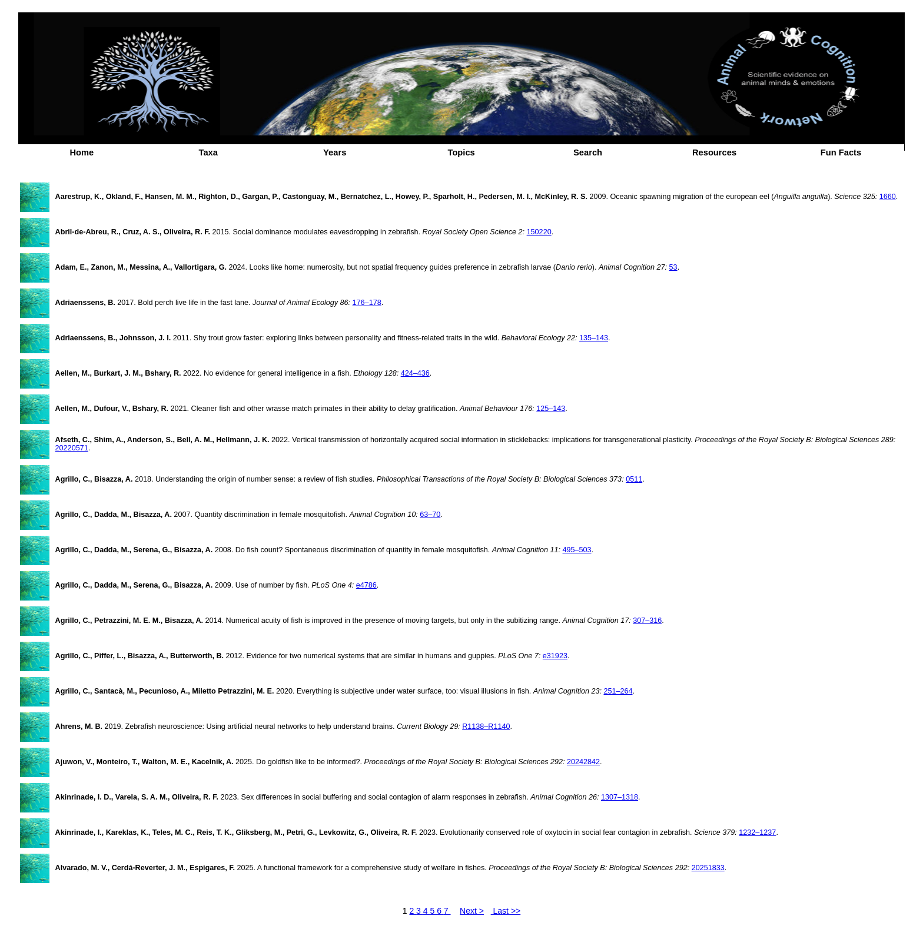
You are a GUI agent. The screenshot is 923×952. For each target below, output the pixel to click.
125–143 (550, 408)
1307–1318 (619, 797)
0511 (634, 479)
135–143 (593, 338)
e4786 (366, 585)
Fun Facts (841, 152)
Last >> (506, 910)
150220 (539, 232)
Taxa (208, 152)
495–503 (577, 550)
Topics (461, 152)
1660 (887, 197)
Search (587, 152)
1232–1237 (757, 832)
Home (81, 152)
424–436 (415, 373)
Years (334, 152)
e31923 (555, 656)
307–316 (647, 620)
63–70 (430, 514)
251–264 (617, 691)
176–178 (367, 302)
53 (673, 267)
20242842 (583, 762)
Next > (472, 910)
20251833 (708, 868)
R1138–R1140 (486, 726)
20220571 (71, 448)
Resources (714, 152)
